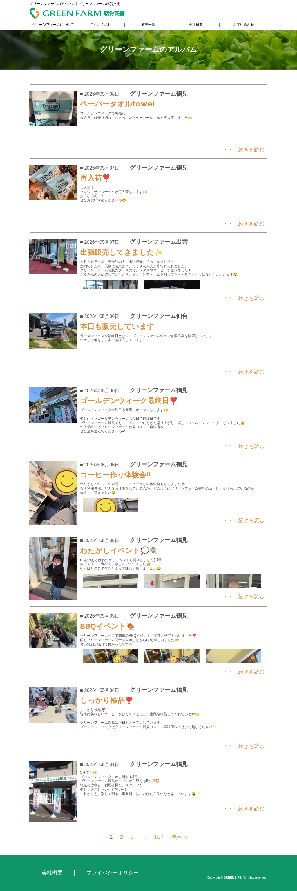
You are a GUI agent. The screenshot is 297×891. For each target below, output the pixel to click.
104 (159, 836)
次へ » (179, 836)
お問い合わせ (243, 25)
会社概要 (196, 25)
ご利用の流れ (100, 25)
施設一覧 (148, 25)
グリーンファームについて (53, 25)
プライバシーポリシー (112, 873)
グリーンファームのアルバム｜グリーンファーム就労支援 (75, 4)
